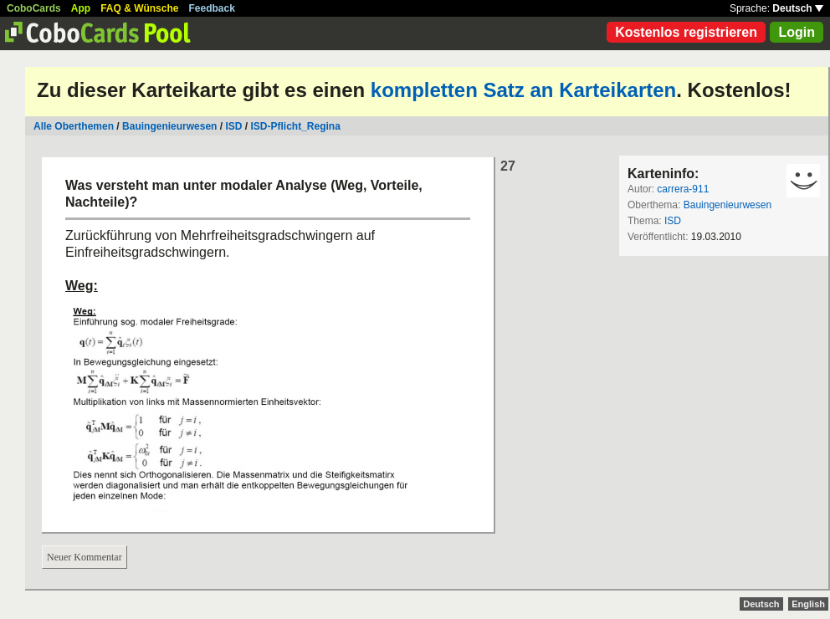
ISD (233, 126)
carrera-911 (683, 189)
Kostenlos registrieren (686, 32)
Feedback (212, 8)
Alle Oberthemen (73, 126)
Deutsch (797, 8)
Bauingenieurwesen (169, 126)
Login (796, 32)
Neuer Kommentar (84, 557)
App (80, 8)
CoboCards (34, 8)
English (808, 604)
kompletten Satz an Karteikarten (523, 90)
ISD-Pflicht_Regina (295, 126)
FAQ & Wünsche (139, 8)
